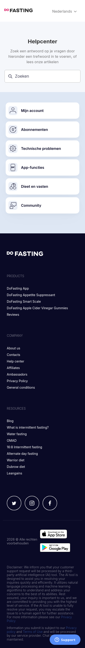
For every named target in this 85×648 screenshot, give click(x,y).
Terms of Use (33, 632)
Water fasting (17, 434)
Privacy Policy (17, 381)
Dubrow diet (16, 467)
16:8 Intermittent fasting (24, 447)
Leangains (14, 473)
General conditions (21, 387)
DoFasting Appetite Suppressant (31, 295)
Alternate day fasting (22, 453)
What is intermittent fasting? (28, 427)
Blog (10, 421)
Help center (15, 361)
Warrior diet (15, 460)
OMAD (12, 440)
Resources (16, 408)
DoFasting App (18, 288)
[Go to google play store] (55, 548)
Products (15, 276)
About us (13, 348)
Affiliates (13, 368)
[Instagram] (32, 503)
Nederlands (65, 11)
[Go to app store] (53, 534)
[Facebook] (50, 503)
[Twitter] (14, 503)
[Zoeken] (42, 76)
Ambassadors (17, 374)
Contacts (13, 355)
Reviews (13, 314)
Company (15, 335)
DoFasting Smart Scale (24, 301)
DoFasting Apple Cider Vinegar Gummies (37, 308)
